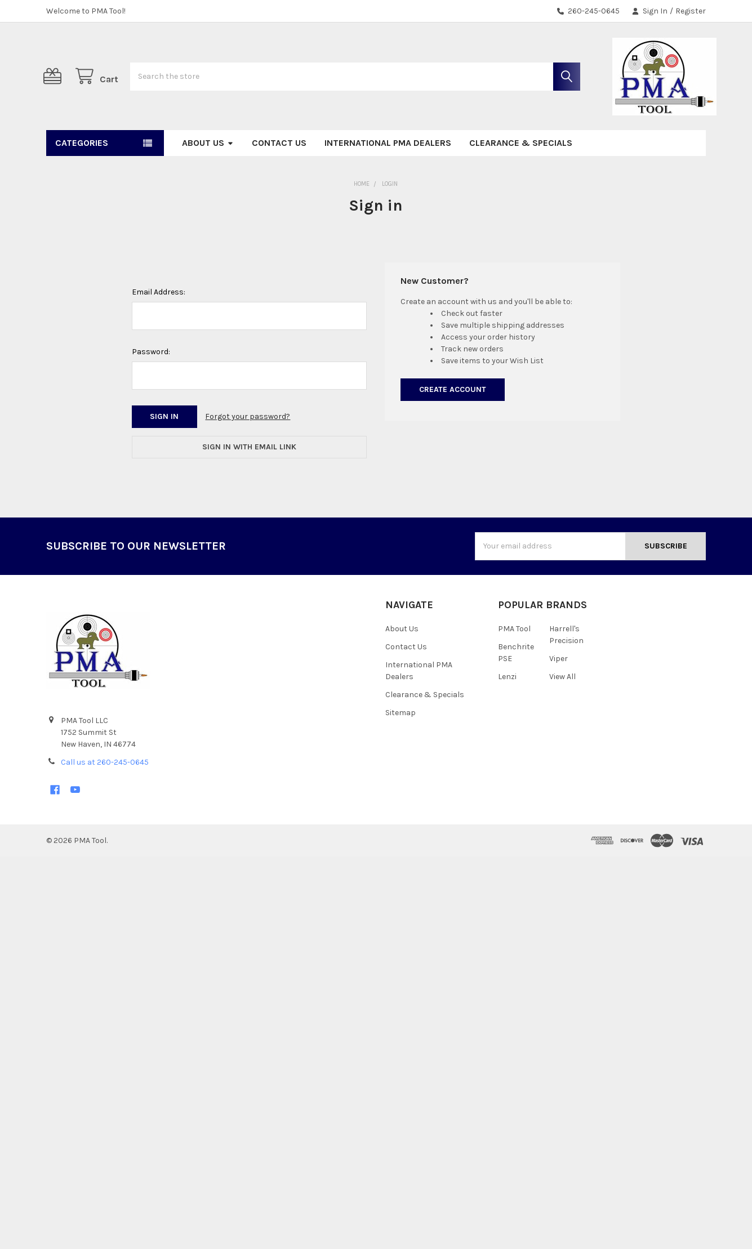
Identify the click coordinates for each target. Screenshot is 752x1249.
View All (562, 709)
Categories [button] (81, 175)
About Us (208, 175)
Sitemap (400, 745)
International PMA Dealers (387, 175)
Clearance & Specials (520, 175)
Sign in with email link (249, 479)
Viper (558, 691)
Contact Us (279, 175)
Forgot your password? (247, 449)
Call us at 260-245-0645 (105, 795)
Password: (151, 384)
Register (690, 11)
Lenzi (507, 709)
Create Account (452, 422)
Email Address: (158, 324)
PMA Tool (514, 661)
